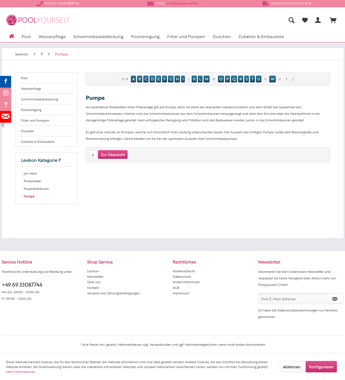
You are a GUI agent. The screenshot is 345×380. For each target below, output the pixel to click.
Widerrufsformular (186, 282)
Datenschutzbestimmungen (297, 310)
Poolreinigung (31, 109)
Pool (24, 78)
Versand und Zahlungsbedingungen (113, 293)
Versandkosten (161, 344)
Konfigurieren (321, 366)
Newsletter (95, 276)
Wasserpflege (31, 88)
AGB (176, 287)
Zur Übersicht (113, 154)
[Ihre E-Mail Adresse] (292, 298)
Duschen (27, 131)
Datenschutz (182, 276)
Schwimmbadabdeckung (39, 99)
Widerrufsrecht (184, 271)
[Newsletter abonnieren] (334, 298)
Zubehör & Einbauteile (38, 141)
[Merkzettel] (305, 20)
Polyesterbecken (36, 188)
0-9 (125, 78)
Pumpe (29, 196)
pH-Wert (30, 173)
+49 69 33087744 (22, 284)
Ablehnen (291, 366)
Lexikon (93, 271)
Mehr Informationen (20, 371)
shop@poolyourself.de (182, 3)
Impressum (181, 293)
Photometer (32, 181)
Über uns (93, 282)
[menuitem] (238, 20)
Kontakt (93, 287)
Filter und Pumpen (35, 120)
